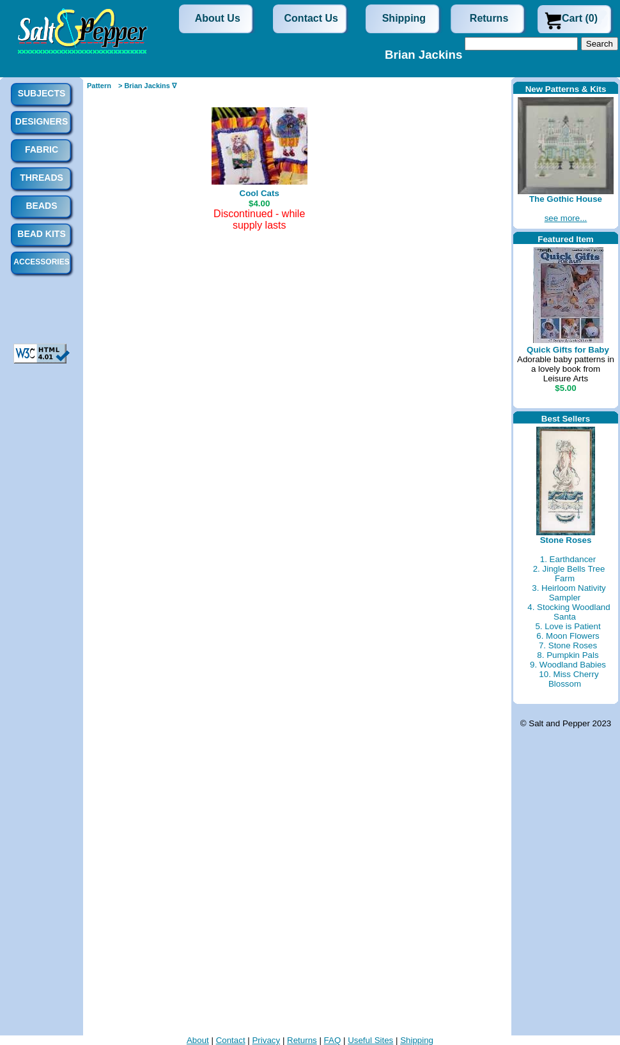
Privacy (266, 1040)
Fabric (41, 149)
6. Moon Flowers (568, 636)
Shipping (404, 18)
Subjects (42, 93)
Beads (41, 206)
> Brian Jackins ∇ (147, 85)
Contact (230, 1040)
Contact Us (311, 18)
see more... (566, 218)
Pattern (99, 85)
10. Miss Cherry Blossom (568, 679)
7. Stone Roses (568, 645)
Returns (489, 18)
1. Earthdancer (568, 559)
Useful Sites (370, 1040)
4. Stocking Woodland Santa (568, 612)
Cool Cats (259, 193)
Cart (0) (580, 18)
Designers (41, 121)
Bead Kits (41, 234)
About (198, 1040)
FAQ (332, 1040)
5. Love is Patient (567, 626)
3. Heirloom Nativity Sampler (569, 592)
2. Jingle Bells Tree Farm (569, 573)
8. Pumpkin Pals (567, 655)
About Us (217, 18)
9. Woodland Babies (568, 664)
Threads (41, 177)
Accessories (41, 261)
